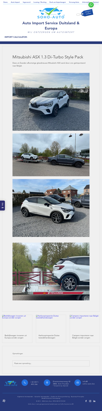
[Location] (47, 382)
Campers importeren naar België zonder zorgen (83, 336)
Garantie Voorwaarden (42, 396)
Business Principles (78, 396)
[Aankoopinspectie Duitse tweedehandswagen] (51, 323)
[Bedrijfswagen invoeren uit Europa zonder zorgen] (17, 323)
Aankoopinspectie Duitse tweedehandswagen (49, 336)
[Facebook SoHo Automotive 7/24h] (86, 401)
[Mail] (77, 382)
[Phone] (25, 382)
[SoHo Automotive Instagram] (90, 401)
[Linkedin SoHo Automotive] (94, 401)
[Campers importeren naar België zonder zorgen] (85, 323)
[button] (15, 2)
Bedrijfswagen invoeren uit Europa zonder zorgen (16, 336)
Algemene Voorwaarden (25, 396)
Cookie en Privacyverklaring (60, 396)
